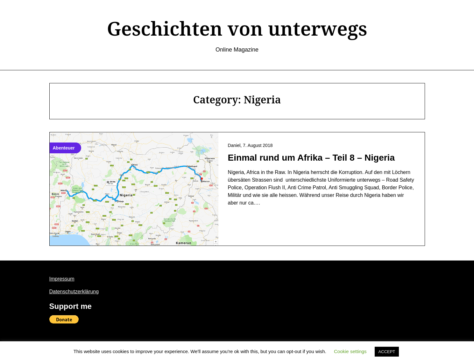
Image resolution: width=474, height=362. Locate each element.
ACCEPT (386, 351)
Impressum (61, 279)
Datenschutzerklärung (74, 291)
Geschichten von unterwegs (237, 28)
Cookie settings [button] (350, 351)
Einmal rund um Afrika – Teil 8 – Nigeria (311, 158)
